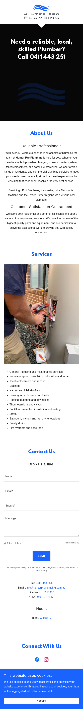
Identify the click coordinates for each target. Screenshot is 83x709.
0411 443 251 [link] (44, 583)
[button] (5, 543)
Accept (41, 701)
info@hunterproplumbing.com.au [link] (46, 587)
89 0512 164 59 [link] (45, 597)
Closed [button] (44, 617)
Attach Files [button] (14, 543)
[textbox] (41, 476)
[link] (41, 12)
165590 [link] (47, 592)
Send (41, 556)
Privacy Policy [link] (59, 567)
